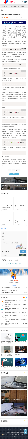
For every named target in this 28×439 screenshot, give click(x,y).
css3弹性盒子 (18, 354)
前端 (12, 6)
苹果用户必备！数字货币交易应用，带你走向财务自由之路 (16, 309)
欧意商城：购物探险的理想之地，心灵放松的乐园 (16, 316)
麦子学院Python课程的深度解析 (9, 290)
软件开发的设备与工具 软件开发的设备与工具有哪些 (14, 386)
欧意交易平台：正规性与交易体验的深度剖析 (15, 313)
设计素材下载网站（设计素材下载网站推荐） (12, 399)
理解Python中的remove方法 (9, 292)
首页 (9, 6)
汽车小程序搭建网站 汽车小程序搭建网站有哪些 (7, 354)
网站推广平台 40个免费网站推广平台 (10, 413)
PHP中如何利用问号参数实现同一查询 (11, 288)
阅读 (10, 173)
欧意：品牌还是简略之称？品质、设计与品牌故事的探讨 (16, 324)
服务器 (9, 170)
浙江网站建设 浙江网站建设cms (20, 342)
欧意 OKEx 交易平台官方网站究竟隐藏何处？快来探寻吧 (16, 320)
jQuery (15, 6)
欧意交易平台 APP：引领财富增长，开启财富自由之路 (15, 305)
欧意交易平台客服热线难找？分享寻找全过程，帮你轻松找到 (16, 301)
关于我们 (5, 429)
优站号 (4, 17)
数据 (13, 170)
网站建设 (10, 429)
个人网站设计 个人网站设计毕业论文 (20, 367)
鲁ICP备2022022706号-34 (8, 434)
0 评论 (15, 17)
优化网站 (16, 429)
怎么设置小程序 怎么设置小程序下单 (7, 367)
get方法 (17, 170)
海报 (14, 173)
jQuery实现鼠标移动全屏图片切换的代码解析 (7, 342)
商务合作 (22, 429)
